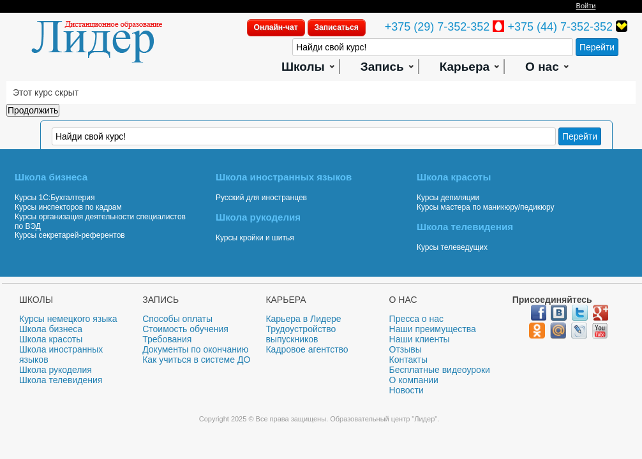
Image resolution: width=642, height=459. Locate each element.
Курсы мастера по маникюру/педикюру (485, 207)
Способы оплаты (177, 319)
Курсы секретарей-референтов (70, 235)
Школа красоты (50, 339)
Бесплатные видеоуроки (439, 370)
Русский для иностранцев (261, 197)
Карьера (464, 66)
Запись (382, 66)
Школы (303, 66)
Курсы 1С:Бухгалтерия (54, 197)
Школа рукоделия (55, 370)
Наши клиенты (419, 339)
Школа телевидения (60, 380)
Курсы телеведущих (452, 247)
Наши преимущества (432, 329)
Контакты (408, 359)
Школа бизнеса (50, 329)
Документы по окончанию (195, 349)
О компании (413, 380)
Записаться (337, 27)
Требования (166, 339)
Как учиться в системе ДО (196, 359)
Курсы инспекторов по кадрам (68, 207)
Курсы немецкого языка (68, 319)
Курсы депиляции (448, 197)
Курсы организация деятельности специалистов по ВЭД (100, 221)
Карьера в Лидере (303, 319)
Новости (406, 390)
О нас (542, 66)
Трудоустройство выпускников (300, 334)
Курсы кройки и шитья (255, 237)
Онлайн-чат (276, 27)
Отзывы (405, 349)
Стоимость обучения (185, 329)
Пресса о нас (416, 319)
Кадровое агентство (306, 349)
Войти (586, 6)
